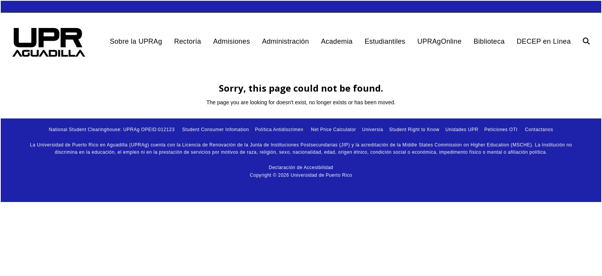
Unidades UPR (461, 129)
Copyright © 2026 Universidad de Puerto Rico (301, 175)
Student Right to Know (414, 129)
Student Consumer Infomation (215, 129)
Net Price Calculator (333, 129)
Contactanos (539, 129)
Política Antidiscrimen (279, 129)
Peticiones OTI (501, 129)
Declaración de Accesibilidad (301, 167)
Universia (372, 129)
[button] (586, 41)
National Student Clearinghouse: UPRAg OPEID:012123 (112, 129)
